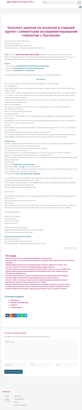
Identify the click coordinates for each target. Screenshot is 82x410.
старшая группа (16, 307)
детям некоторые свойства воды (27, 54)
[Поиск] (79, 2)
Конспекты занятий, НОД (19, 302)
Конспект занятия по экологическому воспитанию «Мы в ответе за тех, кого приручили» (38, 269)
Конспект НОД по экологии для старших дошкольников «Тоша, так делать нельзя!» (36, 289)
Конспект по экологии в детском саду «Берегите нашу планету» (28, 258)
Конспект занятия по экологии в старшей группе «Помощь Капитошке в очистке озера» (37, 284)
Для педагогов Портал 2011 (20, 1)
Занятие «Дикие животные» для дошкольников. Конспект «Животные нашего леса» (36, 265)
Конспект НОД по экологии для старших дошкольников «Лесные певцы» (32, 278)
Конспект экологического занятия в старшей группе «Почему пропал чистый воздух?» (37, 276)
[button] (80, 7)
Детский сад (15, 300)
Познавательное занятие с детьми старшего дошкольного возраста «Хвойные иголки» (37, 286)
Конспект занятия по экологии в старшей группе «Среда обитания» (30, 267)
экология (14, 305)
